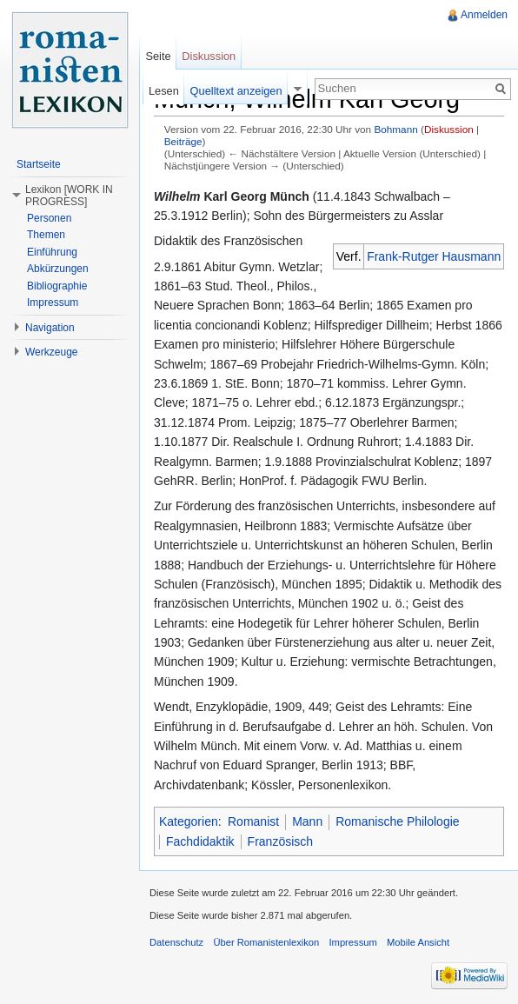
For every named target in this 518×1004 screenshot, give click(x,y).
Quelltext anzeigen (236, 90)
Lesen (164, 90)
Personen (49, 218)
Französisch (280, 841)
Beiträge (183, 141)
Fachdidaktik (200, 841)
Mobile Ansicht (418, 942)
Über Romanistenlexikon (266, 942)
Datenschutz (176, 942)
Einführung (52, 252)
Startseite (39, 164)
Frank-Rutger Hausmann (434, 256)
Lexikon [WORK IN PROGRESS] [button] (69, 195)
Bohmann (395, 129)
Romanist (253, 821)
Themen (46, 235)
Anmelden (484, 15)
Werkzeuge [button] (51, 352)
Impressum (52, 302)
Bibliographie (57, 286)
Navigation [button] (50, 328)
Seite (157, 56)
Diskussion (449, 129)
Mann (307, 821)
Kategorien (188, 821)
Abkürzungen (58, 269)
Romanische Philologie (397, 821)
